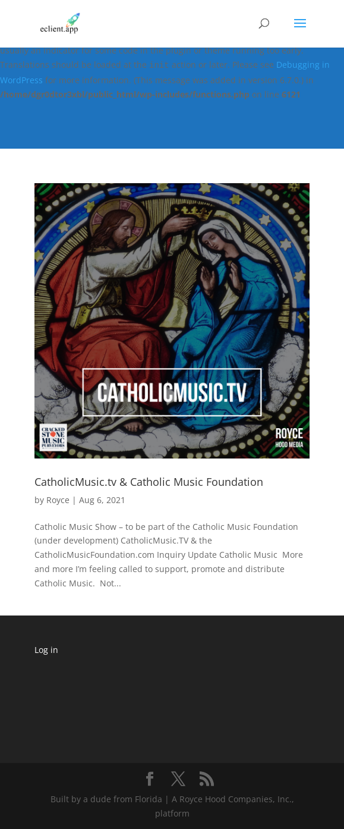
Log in (46, 649)
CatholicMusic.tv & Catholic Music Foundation (148, 482)
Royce (58, 499)
